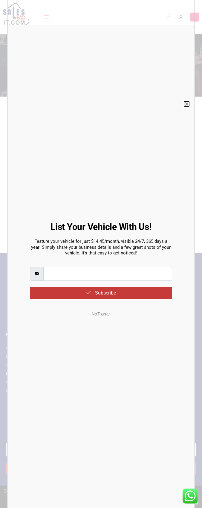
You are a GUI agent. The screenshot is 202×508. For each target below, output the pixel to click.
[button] (186, 104)
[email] (107, 274)
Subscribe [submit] (101, 293)
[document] (101, 254)
